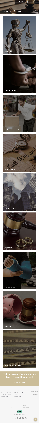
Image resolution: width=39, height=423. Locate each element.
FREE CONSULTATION (19, 382)
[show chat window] (35, 419)
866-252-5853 (5, 396)
